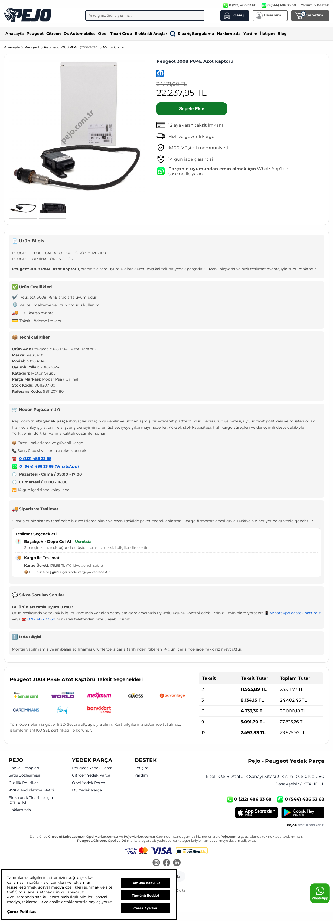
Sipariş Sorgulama (192, 33)
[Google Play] (302, 812)
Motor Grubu (114, 47)
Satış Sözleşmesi (24, 775)
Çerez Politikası (22, 911)
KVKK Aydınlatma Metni (31, 790)
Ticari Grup (121, 33)
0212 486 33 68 (41, 619)
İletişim (267, 33)
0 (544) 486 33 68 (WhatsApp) (49, 466)
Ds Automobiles (79, 33)
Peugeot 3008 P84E (71, 47)
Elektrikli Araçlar (151, 33)
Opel (102, 33)
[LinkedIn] (177, 863)
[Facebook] (166, 863)
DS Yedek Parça (87, 790)
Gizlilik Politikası (24, 783)
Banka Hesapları (24, 768)
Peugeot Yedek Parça (92, 768)
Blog (282, 33)
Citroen (53, 33)
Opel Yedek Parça (88, 783)
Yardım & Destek (315, 5)
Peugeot (35, 33)
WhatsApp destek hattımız (295, 612)
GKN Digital (176, 890)
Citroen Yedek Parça (91, 775)
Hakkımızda (229, 33)
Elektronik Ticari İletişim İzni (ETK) (31, 800)
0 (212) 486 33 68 (35, 458)
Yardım (250, 33)
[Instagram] (156, 863)
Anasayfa (14, 33)
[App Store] (256, 812)
